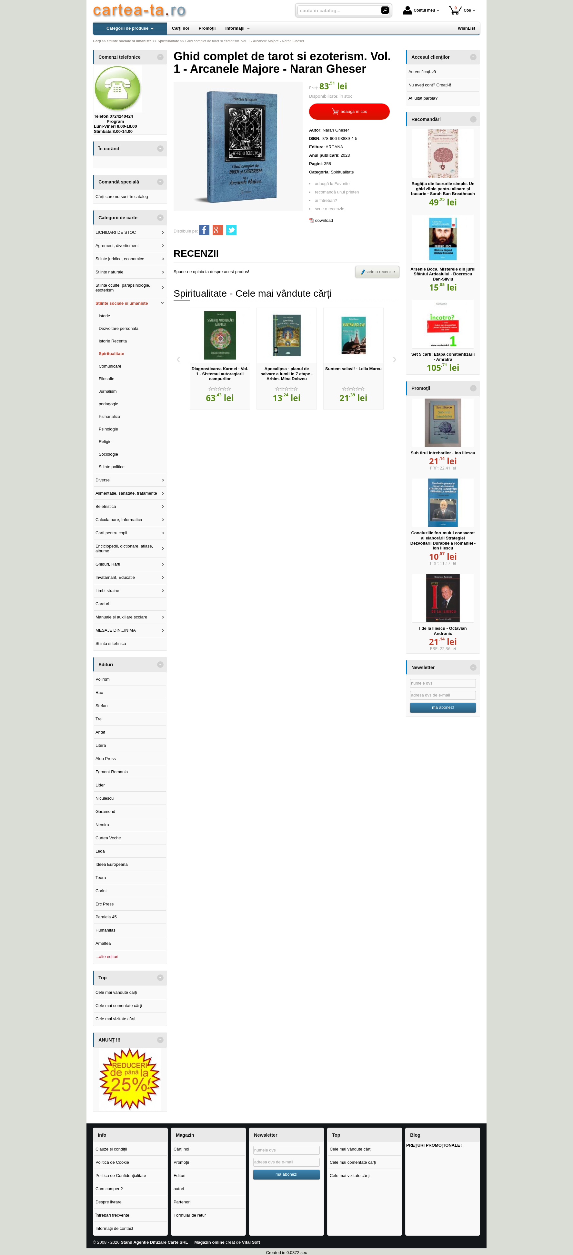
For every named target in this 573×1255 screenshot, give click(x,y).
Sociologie (108, 454)
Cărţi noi (181, 1149)
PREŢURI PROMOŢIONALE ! (434, 1145)
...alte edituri (107, 956)
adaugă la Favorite (332, 183)
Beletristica (106, 506)
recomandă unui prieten (337, 192)
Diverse (103, 480)
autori (179, 1188)
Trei (99, 718)
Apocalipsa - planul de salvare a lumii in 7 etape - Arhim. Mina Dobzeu (287, 373)
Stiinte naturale (110, 272)
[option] (220, 359)
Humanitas (106, 930)
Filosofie (106, 378)
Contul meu (419, 10)
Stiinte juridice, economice (120, 258)
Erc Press (105, 904)
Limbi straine (107, 590)
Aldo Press (106, 758)
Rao (99, 692)
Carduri (102, 603)
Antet (100, 732)
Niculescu (105, 798)
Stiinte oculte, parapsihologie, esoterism (123, 288)
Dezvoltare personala (118, 328)
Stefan (102, 705)
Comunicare (110, 366)
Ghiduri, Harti (108, 564)
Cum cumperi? (109, 1188)
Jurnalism (108, 391)
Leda (100, 851)
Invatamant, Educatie (115, 577)
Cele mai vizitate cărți (116, 1018)
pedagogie (108, 403)
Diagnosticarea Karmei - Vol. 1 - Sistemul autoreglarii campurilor (220, 373)
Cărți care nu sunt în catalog (122, 196)
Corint (101, 890)
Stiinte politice (112, 466)
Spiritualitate (342, 172)
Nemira (102, 824)
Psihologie (108, 429)
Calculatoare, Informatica (119, 519)
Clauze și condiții (111, 1149)
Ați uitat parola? (422, 98)
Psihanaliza (109, 416)
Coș (460, 10)
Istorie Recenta (113, 341)
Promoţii (181, 1162)
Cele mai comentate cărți (119, 1005)
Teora (101, 877)
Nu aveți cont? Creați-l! (429, 85)
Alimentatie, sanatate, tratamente (126, 493)
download (324, 220)
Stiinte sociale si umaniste (122, 303)
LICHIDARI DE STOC (116, 232)
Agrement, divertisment (117, 245)
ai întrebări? (326, 200)
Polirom (103, 679)
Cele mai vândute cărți (116, 992)
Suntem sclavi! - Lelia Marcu (353, 368)
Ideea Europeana (112, 864)
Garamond (105, 811)
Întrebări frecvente (112, 1215)
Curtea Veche (108, 837)
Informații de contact (114, 1228)
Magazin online (209, 1242)
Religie (105, 441)
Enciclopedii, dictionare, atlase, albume (124, 549)
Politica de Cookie (112, 1162)
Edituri (180, 1175)
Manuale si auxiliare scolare (121, 617)
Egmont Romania (112, 771)
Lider (100, 785)
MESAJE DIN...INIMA (116, 630)
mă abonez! (443, 707)
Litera (101, 745)
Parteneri (182, 1202)
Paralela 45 (106, 916)
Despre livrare (109, 1202)
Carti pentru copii (111, 532)
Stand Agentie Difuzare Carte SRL (154, 1242)
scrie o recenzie (329, 208)
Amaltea (103, 943)
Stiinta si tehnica (111, 643)
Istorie (104, 315)
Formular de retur (190, 1215)
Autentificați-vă (422, 71)
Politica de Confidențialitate (121, 1175)
